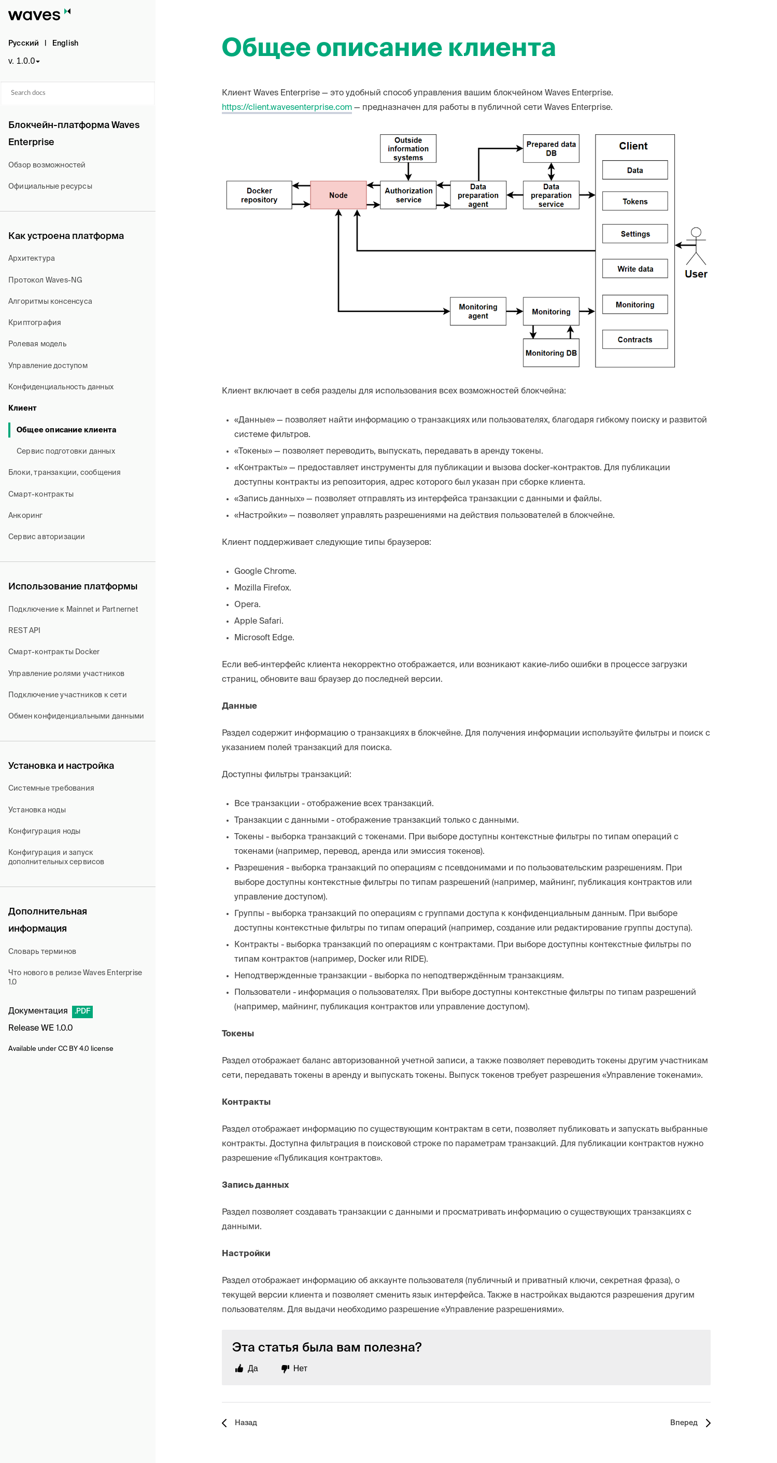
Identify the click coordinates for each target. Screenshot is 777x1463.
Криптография (34, 323)
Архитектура (31, 258)
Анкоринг (25, 515)
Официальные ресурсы (50, 186)
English (65, 43)
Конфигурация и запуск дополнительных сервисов (56, 857)
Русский (23, 43)
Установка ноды (37, 810)
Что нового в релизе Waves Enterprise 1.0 (75, 977)
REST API (24, 631)
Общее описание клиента (66, 430)
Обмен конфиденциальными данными (76, 716)
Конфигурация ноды (44, 831)
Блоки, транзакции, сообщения (64, 472)
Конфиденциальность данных (61, 387)
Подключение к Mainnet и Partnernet (73, 609)
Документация (38, 1011)
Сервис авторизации (47, 537)
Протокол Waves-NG (45, 280)
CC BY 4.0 (73, 1049)
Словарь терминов (42, 951)
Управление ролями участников (66, 674)
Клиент (22, 408)
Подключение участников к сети (67, 695)
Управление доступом (48, 366)
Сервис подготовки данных (66, 451)
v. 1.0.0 (21, 61)
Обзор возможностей (47, 165)
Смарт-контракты (41, 494)
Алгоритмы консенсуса (50, 301)
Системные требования (51, 788)
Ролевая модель (37, 344)
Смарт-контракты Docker (54, 652)
